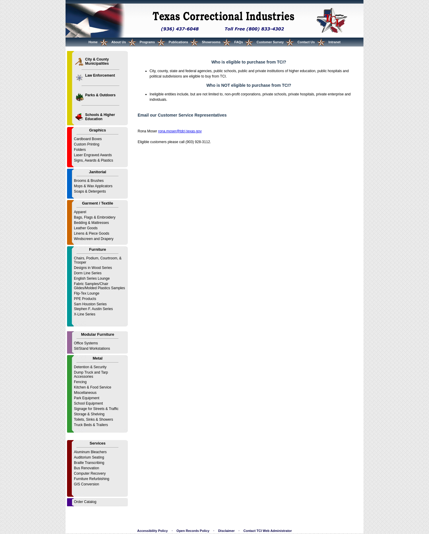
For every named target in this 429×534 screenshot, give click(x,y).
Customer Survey (270, 42)
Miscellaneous (85, 393)
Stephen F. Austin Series (93, 309)
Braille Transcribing (89, 463)
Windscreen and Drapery (94, 239)
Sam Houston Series (90, 304)
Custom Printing (86, 144)
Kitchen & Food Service (92, 387)
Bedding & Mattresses (91, 223)
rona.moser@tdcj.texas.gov (180, 131)
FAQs (238, 42)
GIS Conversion (86, 484)
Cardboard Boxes (88, 139)
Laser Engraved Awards (93, 155)
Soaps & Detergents (90, 191)
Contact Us (306, 42)
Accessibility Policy (152, 531)
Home (93, 42)
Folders (80, 150)
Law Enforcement (100, 75)
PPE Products (85, 299)
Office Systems (86, 343)
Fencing (80, 382)
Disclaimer (226, 531)
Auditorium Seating (89, 457)
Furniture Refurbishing (91, 479)
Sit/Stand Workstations (92, 348)
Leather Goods (85, 228)
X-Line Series (84, 314)
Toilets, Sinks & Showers (93, 419)
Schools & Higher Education (100, 117)
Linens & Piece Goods (91, 233)
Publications (178, 42)
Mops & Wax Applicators (93, 186)
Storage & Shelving (89, 414)
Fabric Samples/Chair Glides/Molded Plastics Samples (99, 286)
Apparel (80, 212)
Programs (147, 42)
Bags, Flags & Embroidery (94, 217)
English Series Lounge (92, 278)
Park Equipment (86, 398)
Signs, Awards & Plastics (93, 160)
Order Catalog (85, 502)
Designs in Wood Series (93, 268)
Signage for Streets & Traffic (96, 409)
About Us (118, 42)
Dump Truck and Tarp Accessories (91, 374)
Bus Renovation (86, 468)
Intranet (335, 42)
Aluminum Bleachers (90, 452)
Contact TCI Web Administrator (267, 531)
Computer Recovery (90, 473)
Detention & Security (90, 367)
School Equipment (88, 403)
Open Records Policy (192, 531)
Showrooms (211, 42)
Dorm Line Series (88, 273)
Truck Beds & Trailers (91, 425)
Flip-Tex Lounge (86, 293)
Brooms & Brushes (89, 181)
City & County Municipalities (97, 61)
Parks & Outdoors (100, 95)
